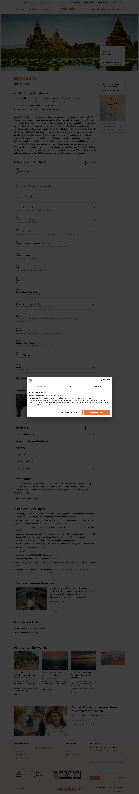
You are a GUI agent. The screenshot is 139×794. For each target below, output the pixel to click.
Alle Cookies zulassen (96, 412)
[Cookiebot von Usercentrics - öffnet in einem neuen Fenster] (102, 380)
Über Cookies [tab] (98, 386)
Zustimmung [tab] (41, 386)
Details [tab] (69, 386)
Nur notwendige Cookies (69, 412)
